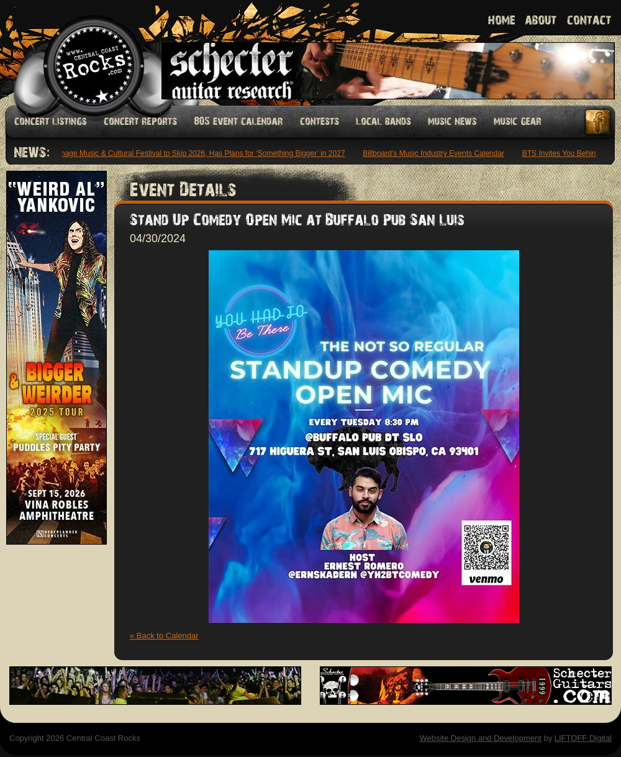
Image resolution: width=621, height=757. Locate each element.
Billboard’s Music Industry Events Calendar (435, 153)
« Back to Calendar (164, 635)
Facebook (598, 122)
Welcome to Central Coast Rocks (79, 52)
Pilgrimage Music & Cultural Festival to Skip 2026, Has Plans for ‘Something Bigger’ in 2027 (195, 153)
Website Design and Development (480, 738)
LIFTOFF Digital (583, 738)
